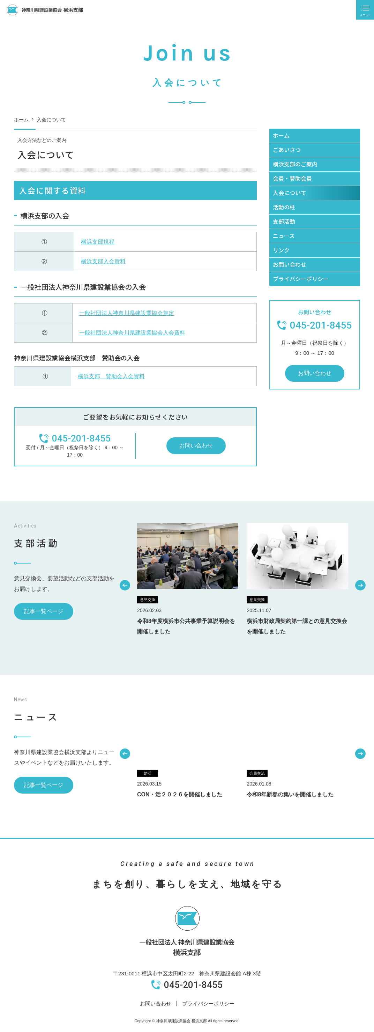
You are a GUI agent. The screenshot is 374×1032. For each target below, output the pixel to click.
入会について (289, 192)
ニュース (284, 235)
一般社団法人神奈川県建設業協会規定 (126, 313)
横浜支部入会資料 (103, 261)
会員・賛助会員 (292, 178)
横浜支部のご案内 (295, 164)
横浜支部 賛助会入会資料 (111, 376)
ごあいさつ (287, 149)
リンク (281, 250)
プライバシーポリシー (301, 278)
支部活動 (284, 221)
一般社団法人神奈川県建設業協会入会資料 (132, 333)
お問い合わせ (196, 446)
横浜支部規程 (97, 242)
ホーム (21, 122)
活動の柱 (284, 207)
